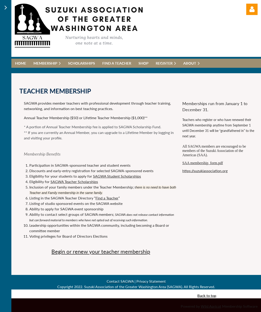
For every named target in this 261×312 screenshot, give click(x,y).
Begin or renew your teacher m (88, 251)
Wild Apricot (211, 306)
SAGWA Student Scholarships (117, 176)
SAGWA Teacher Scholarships (74, 181)
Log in (252, 9)
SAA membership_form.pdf (202, 163)
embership (137, 251)
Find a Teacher (106, 198)
